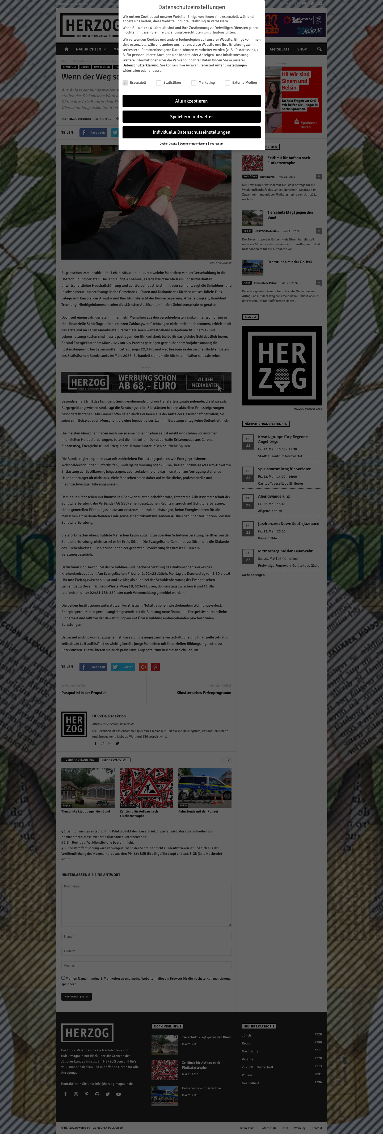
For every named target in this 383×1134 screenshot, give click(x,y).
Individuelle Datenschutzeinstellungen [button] (191, 132)
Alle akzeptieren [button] (191, 101)
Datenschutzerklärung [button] (194, 143)
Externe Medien (241, 82)
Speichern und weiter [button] (191, 117)
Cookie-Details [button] (169, 143)
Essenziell (134, 82)
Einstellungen (236, 65)
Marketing (203, 82)
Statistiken (168, 82)
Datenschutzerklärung (140, 65)
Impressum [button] (216, 143)
